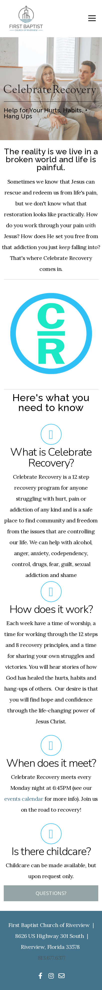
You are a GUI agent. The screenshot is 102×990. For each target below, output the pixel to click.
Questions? (51, 893)
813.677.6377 (52, 957)
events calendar (23, 798)
